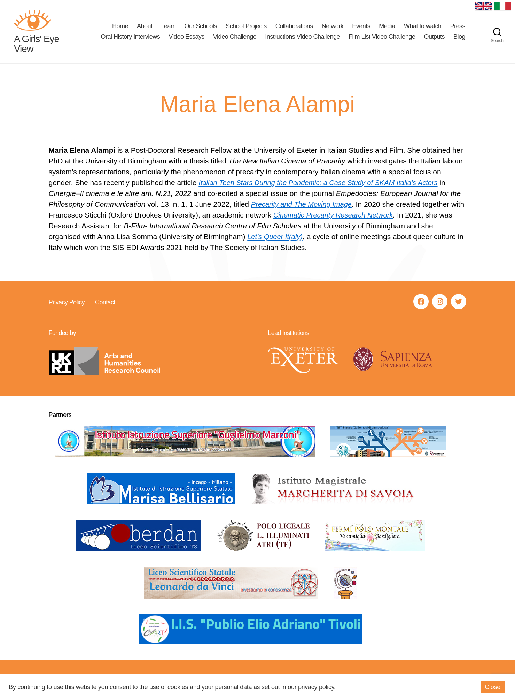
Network (333, 26)
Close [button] (492, 687)
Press (457, 26)
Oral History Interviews (130, 36)
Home (120, 26)
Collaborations (294, 26)
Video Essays (186, 36)
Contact (105, 302)
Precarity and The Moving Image (304, 205)
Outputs (434, 36)
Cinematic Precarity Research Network (351, 216)
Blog (459, 36)
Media (387, 26)
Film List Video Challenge (382, 36)
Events (361, 26)
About (145, 26)
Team (168, 26)
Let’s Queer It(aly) (276, 237)
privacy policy (316, 687)
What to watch (423, 26)
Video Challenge (234, 36)
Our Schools (201, 26)
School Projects (246, 26)
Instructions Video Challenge (302, 36)
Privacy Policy (67, 302)
